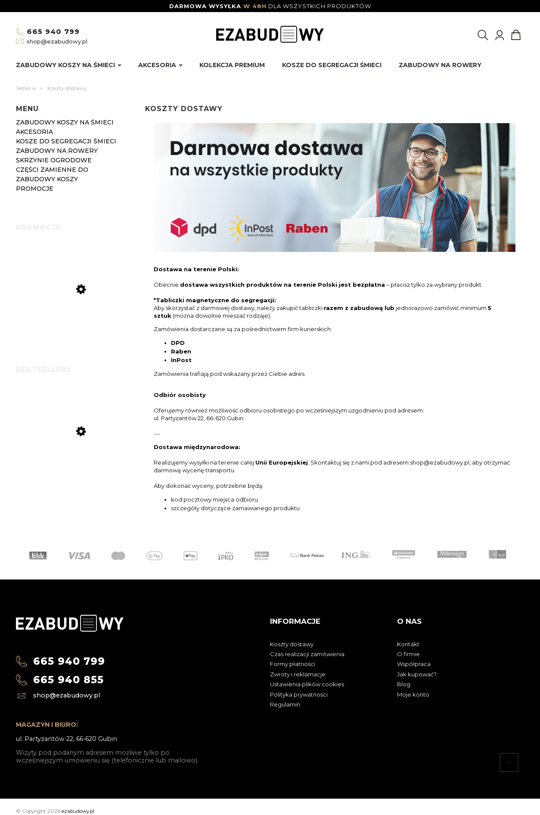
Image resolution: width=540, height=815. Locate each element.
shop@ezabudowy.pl (57, 41)
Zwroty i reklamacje (298, 674)
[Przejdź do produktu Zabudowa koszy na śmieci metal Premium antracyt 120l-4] (76, 468)
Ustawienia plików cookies (307, 684)
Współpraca (414, 663)
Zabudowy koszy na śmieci (65, 122)
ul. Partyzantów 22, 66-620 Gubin (66, 739)
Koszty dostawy (291, 644)
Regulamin (285, 704)
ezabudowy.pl (78, 811)
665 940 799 (53, 32)
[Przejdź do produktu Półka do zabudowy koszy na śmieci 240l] (76, 322)
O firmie (408, 654)
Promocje (34, 188)
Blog (403, 684)
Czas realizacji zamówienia (307, 654)
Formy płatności (292, 663)
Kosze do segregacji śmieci (66, 141)
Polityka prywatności (299, 694)
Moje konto (413, 694)
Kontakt (408, 644)
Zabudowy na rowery (57, 151)
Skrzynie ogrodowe (54, 160)
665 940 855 (68, 679)
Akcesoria (34, 132)
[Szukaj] (483, 35)
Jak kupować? (417, 674)
